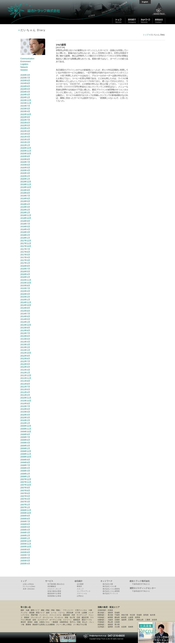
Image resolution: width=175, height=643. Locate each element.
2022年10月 (26, 114)
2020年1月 (25, 179)
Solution (24, 70)
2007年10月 (26, 485)
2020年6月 (25, 165)
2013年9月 (25, 328)
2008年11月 (26, 454)
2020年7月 (25, 162)
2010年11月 (26, 398)
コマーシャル (82, 593)
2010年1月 (25, 423)
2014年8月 (25, 311)
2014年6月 (25, 316)
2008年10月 (26, 457)
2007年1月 (25, 507)
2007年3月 (25, 502)
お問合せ (80, 596)
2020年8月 (25, 159)
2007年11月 (26, 482)
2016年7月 (25, 269)
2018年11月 (26, 215)
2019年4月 (25, 204)
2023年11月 (26, 103)
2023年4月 (25, 111)
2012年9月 (25, 356)
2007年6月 (25, 493)
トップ (145, 35)
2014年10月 (26, 305)
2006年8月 (25, 518)
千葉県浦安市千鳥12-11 (141, 584)
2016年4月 (25, 274)
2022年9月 (25, 117)
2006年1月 (25, 538)
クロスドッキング (54, 589)
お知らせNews (28, 584)
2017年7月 (25, 249)
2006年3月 (25, 532)
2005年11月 (26, 544)
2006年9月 (25, 516)
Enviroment (26, 61)
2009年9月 (25, 434)
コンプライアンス (83, 591)
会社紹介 (78, 581)
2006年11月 (26, 510)
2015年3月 (25, 294)
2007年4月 (25, 499)
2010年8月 (25, 403)
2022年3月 (25, 131)
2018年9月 (25, 221)
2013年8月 (25, 330)
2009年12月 (26, 426)
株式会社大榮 (108, 584)
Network (24, 67)
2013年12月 (26, 325)
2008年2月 (25, 474)
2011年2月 (25, 395)
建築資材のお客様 (54, 593)
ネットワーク (106, 581)
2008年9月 (25, 460)
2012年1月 (25, 372)
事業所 (79, 586)
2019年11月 (26, 184)
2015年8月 (25, 285)
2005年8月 (25, 552)
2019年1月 (25, 212)
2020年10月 (26, 153)
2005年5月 (25, 560)
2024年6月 (25, 86)
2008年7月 (25, 465)
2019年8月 (25, 193)
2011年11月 (26, 378)
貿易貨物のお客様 (54, 596)
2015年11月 (26, 280)
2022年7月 (25, 120)
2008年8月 (25, 462)
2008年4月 (25, 468)
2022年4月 (25, 128)
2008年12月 (26, 451)
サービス (49, 581)
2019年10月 (26, 187)
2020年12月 (26, 148)
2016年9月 (25, 266)
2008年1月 (25, 476)
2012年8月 (25, 358)
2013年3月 (25, 344)
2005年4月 (25, 563)
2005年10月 (26, 546)
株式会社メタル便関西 (111, 591)
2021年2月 (25, 142)
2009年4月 (25, 443)
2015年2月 (25, 297)
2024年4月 (25, 92)
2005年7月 (25, 555)
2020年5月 (25, 167)
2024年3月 (25, 94)
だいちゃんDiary (29, 586)
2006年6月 (25, 524)
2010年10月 (26, 401)
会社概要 (80, 584)
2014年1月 (25, 322)
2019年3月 (25, 207)
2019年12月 (26, 181)
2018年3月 (25, 232)
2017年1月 (25, 263)
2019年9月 (25, 190)
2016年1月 (25, 277)
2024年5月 (25, 89)
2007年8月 (25, 490)
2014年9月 (25, 308)
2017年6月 (25, 252)
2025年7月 (25, 78)
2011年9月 (25, 381)
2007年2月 (25, 504)
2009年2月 (25, 448)
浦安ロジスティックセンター (143, 588)
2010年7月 (25, 406)
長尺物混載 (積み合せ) (55, 584)
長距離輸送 (51, 586)
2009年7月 (25, 437)
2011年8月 (25, 384)
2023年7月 (25, 106)
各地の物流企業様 (54, 591)
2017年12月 (26, 240)
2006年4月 (25, 530)
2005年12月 (26, 541)
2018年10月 (26, 218)
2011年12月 (26, 375)
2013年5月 (25, 339)
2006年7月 (25, 521)
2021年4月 (25, 137)
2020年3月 (25, 173)
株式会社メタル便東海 (111, 589)
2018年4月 (25, 229)
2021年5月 (25, 134)
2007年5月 (25, 496)
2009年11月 (26, 429)
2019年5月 (25, 201)
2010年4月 (25, 415)
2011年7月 (25, 386)
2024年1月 (25, 97)
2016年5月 (25, 271)
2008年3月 (25, 471)
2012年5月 (25, 364)
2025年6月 (25, 80)
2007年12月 (26, 479)
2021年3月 (25, 139)
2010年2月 (25, 420)
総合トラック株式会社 (46, 12)
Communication (27, 58)
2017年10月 (26, 246)
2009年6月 (25, 440)
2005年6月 (25, 558)
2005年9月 (25, 549)
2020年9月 (25, 156)
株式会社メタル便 (109, 586)
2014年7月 (25, 313)
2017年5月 (25, 254)
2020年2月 (25, 176)
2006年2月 (25, 535)
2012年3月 (25, 370)
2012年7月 (25, 361)
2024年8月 (25, 83)
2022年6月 (25, 122)
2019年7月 (25, 196)
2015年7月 (25, 288)
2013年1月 (25, 350)
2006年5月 (25, 527)
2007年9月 (25, 487)
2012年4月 (25, 367)
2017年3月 (25, 260)
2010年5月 (25, 412)
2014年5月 (25, 319)
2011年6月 (25, 389)
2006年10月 (26, 513)
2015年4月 (25, 291)
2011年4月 (25, 392)
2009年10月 (26, 431)
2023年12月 (26, 100)
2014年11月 (26, 302)
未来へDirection (29, 589)
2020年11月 (26, 151)
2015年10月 (26, 283)
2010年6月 (25, 409)
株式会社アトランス (110, 593)
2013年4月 (25, 342)
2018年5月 (25, 226)
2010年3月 (25, 417)
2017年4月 (25, 257)
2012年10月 (26, 353)
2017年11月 (26, 243)
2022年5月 (25, 125)
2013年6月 (25, 336)
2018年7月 (25, 224)
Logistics (24, 64)
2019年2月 (25, 210)
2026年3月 (25, 75)
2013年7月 (25, 333)
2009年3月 (25, 445)
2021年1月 (25, 145)
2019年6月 (25, 198)
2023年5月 (25, 108)
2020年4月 (25, 170)
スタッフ (80, 589)
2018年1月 (25, 238)
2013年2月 (25, 347)
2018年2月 (25, 235)
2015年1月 (25, 299)
